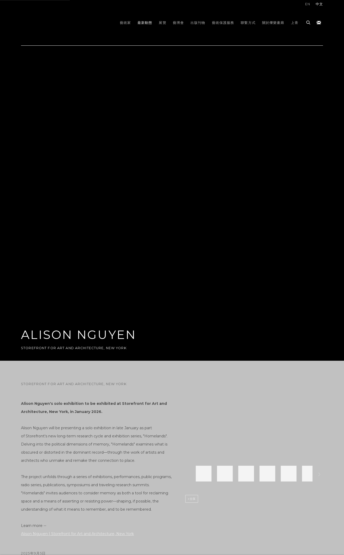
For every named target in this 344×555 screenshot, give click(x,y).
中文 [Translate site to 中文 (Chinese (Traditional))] (319, 4)
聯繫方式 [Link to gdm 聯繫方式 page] (248, 23)
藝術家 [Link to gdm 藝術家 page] (125, 23)
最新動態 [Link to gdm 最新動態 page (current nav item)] (144, 23)
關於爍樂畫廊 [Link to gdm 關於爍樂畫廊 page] (273, 23)
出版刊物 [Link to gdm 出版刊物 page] (197, 23)
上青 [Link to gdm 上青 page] (294, 23)
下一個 (319, 475)
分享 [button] (193, 499)
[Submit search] (308, 21)
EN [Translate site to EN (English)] (307, 4)
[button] (203, 473)
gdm (57, 22)
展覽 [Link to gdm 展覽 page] (162, 23)
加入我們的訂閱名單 (319, 23)
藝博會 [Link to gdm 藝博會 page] (178, 23)
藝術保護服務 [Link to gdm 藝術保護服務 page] (223, 23)
